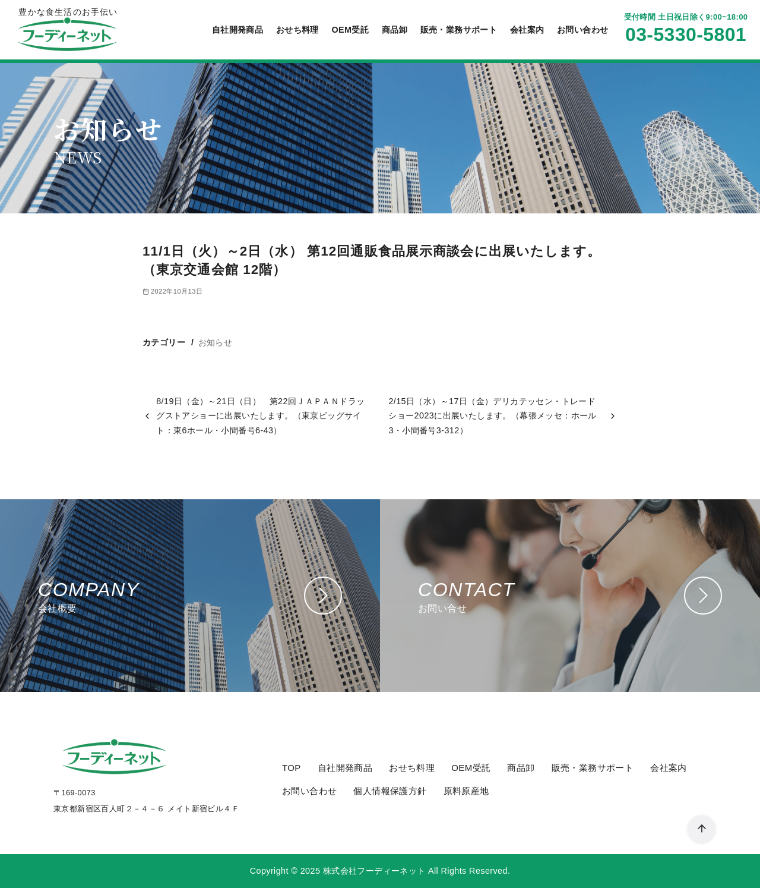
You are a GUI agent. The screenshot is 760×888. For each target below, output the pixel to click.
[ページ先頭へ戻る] (701, 829)
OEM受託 (350, 29)
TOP (291, 768)
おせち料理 (297, 29)
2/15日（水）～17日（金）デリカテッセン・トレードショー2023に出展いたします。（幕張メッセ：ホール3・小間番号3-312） (492, 415)
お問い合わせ (582, 29)
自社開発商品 (237, 29)
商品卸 (394, 29)
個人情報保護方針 (389, 791)
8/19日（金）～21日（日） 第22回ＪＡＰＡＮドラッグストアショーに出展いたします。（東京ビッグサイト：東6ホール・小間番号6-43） (260, 415)
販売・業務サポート (459, 29)
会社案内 (527, 29)
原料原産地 (466, 791)
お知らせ (215, 342)
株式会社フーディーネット (374, 871)
